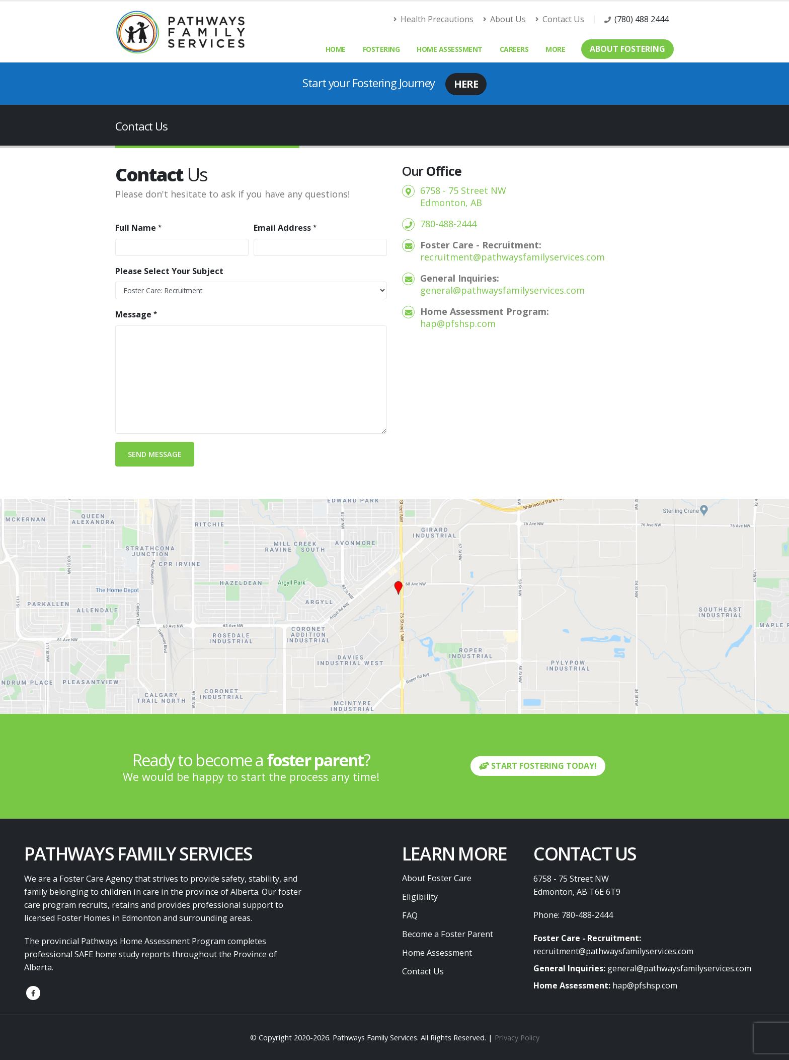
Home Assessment (450, 49)
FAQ (410, 915)
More (555, 49)
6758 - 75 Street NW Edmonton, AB (463, 196)
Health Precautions (434, 19)
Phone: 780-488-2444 (573, 914)
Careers (514, 49)
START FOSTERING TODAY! (538, 765)
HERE (466, 84)
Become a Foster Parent (447, 934)
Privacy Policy (517, 1037)
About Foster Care (436, 878)
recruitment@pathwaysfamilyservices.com (512, 257)
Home (336, 49)
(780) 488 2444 (641, 19)
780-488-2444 (448, 224)
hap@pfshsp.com (458, 323)
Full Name (135, 227)
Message (133, 314)
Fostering (381, 49)
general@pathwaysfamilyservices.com (502, 290)
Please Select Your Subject (169, 271)
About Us (504, 19)
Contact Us (559, 19)
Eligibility (420, 896)
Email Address (282, 227)
